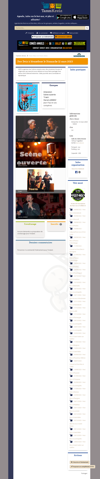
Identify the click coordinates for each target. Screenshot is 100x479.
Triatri (46, 97)
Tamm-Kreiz (21, 56)
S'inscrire (30, 33)
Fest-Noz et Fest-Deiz (38, 56)
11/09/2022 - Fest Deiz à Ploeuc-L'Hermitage (77, 257)
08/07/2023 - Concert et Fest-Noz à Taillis (77, 363)
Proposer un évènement (42, 37)
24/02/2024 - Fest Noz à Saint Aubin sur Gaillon (77, 444)
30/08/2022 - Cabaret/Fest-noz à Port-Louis (78, 231)
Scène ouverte (50, 94)
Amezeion (48, 92)
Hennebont (37, 61)
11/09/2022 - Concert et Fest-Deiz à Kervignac (77, 248)
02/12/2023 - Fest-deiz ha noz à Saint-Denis (78, 423)
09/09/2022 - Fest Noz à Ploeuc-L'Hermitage (77, 240)
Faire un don (72, 33)
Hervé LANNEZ (50, 100)
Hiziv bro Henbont (78, 169)
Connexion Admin (63, 37)
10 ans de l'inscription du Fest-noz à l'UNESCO (78, 205)
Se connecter (42, 33)
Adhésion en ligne (57, 33)
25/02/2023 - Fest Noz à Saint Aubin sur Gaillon (77, 336)
